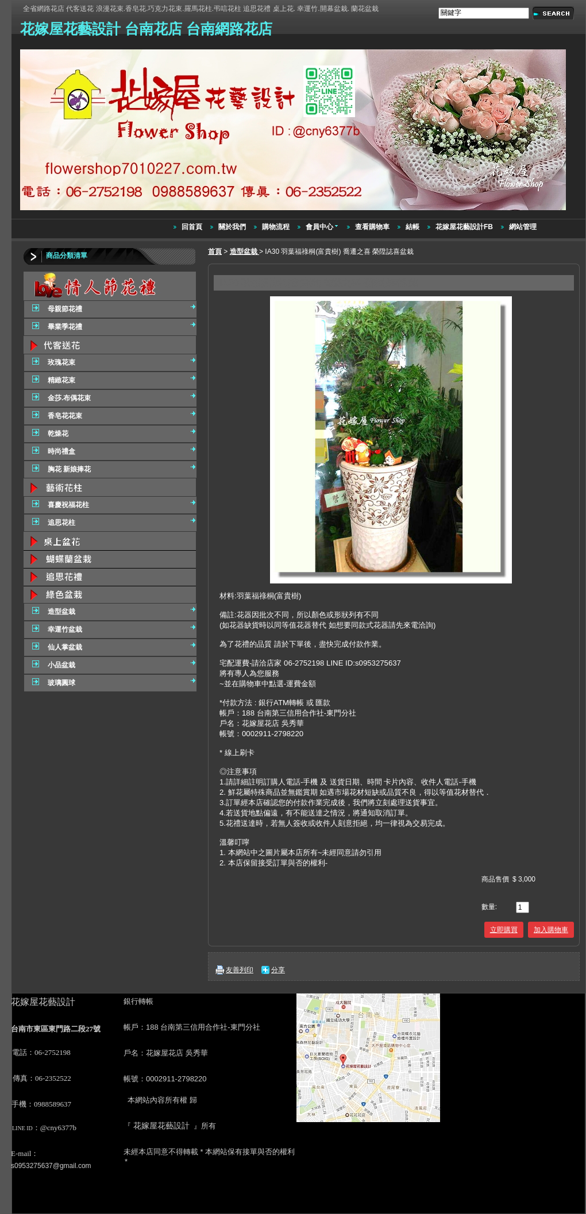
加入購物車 (551, 930)
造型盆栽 (244, 252)
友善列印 (239, 970)
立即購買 (504, 930)
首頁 (215, 252)
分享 (278, 970)
